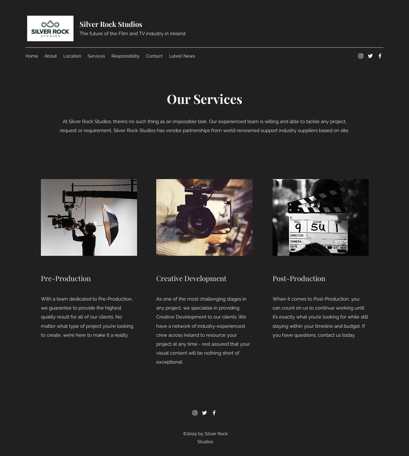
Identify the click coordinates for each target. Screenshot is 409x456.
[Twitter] (370, 56)
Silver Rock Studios (111, 24)
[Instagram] (361, 56)
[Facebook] (380, 56)
